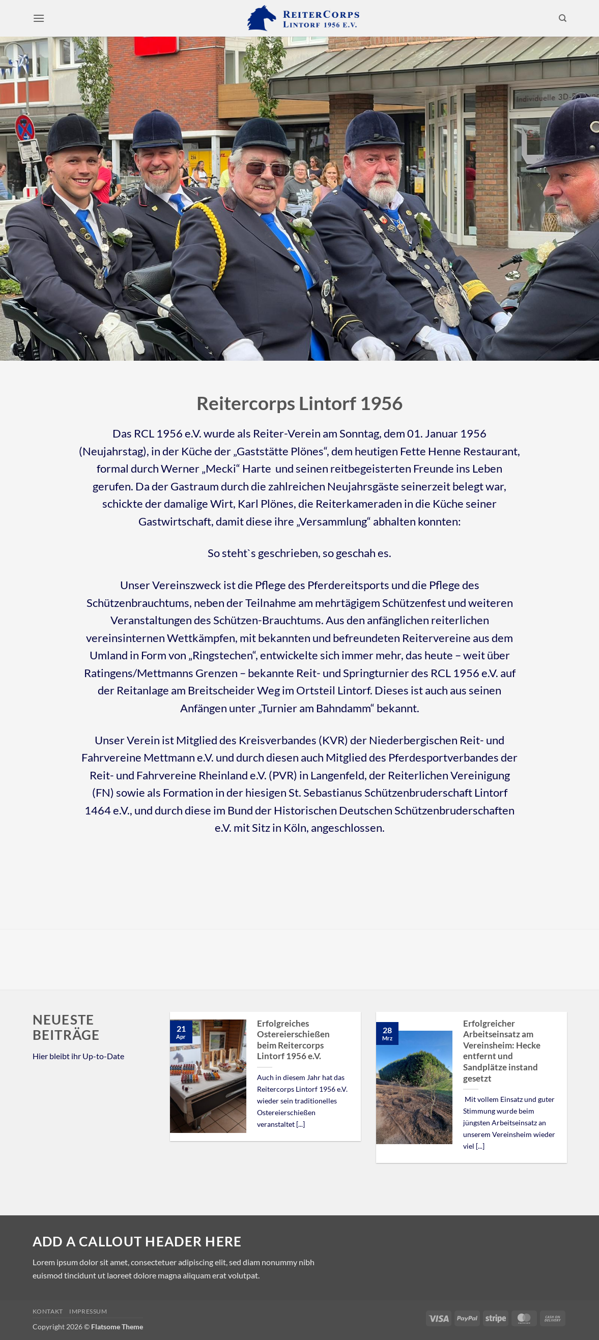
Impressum (88, 1311)
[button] (39, 18)
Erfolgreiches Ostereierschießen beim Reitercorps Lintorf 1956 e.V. (293, 1040)
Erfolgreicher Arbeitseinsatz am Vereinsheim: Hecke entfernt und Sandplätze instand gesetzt (501, 1051)
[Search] (562, 18)
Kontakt (48, 1311)
